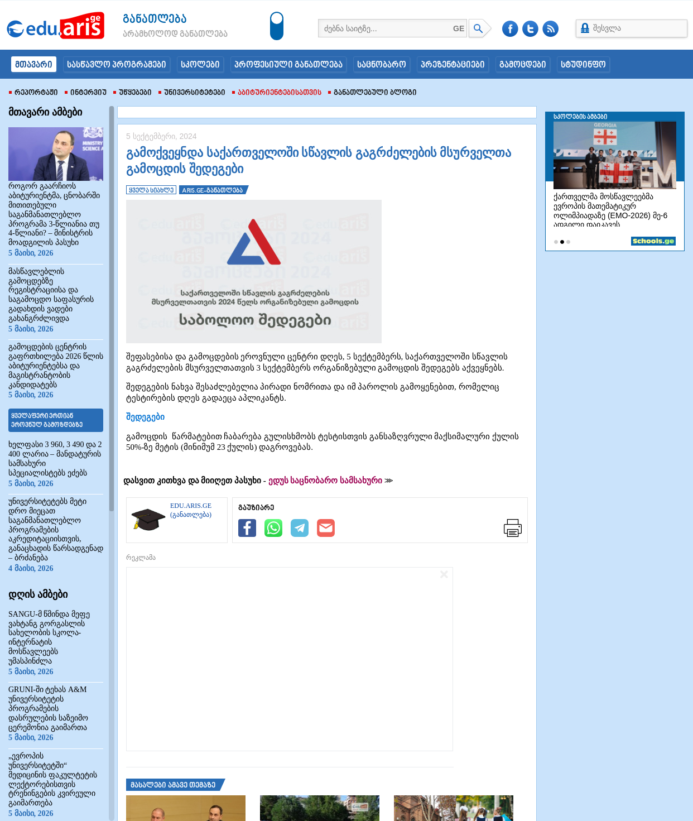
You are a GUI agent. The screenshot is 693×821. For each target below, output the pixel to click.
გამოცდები (522, 65)
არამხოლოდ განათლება (158, 34)
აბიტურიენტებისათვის (276, 93)
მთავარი (33, 65)
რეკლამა (141, 557)
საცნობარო (381, 65)
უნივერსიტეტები (191, 93)
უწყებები (132, 93)
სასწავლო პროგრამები (116, 65)
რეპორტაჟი (33, 93)
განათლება (155, 20)
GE (458, 28)
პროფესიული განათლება (288, 65)
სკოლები (200, 65)
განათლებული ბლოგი (372, 93)
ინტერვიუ (86, 93)
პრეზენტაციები (453, 65)
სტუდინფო (583, 65)
